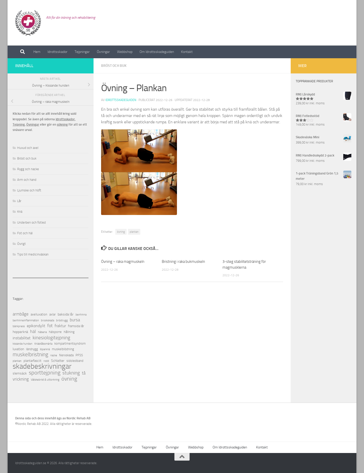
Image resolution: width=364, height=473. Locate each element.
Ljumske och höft (29, 190)
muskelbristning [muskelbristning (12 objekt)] (30, 354)
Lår (19, 201)
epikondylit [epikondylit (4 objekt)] (36, 325)
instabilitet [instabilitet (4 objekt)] (22, 338)
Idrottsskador (57, 52)
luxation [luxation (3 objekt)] (18, 349)
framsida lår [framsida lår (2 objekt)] (76, 326)
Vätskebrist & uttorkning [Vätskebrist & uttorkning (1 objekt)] (45, 379)
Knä (19, 211)
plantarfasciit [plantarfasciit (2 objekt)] (32, 361)
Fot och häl (25, 233)
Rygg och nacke (28, 169)
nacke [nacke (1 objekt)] (53, 355)
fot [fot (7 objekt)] (50, 325)
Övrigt (21, 244)
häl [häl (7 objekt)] (33, 331)
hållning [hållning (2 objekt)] (69, 332)
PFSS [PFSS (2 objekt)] (79, 355)
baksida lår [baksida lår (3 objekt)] (66, 314)
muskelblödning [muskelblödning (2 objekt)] (63, 349)
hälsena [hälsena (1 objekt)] (42, 332)
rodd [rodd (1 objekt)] (46, 361)
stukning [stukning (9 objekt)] (71, 373)
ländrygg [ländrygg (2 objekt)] (32, 349)
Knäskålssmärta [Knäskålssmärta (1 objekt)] (43, 343)
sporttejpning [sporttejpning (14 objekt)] (44, 373)
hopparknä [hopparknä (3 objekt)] (20, 332)
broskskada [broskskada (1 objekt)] (47, 320)
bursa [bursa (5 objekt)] (75, 320)
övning (121, 231)
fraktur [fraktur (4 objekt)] (60, 325)
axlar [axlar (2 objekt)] (52, 314)
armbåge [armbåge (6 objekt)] (21, 314)
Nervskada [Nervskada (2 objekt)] (66, 355)
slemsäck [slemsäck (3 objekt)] (20, 373)
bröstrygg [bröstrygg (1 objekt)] (62, 320)
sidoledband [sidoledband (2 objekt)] (74, 361)
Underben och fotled (31, 222)
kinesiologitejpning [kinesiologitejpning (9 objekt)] (51, 337)
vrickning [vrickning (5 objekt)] (21, 379)
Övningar (103, 52)
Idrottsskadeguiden (120, 100)
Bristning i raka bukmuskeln (183, 261)
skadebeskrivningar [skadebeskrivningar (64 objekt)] (42, 366)
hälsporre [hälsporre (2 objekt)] (55, 332)
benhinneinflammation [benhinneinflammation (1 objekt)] (26, 320)
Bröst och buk (113, 66)
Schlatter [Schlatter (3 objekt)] (57, 361)
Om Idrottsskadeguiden (157, 52)
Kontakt (187, 52)
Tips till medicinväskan (33, 254)
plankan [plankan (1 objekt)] (17, 361)
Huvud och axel (27, 148)
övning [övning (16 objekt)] (69, 378)
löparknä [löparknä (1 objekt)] (45, 349)
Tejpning (19, 124)
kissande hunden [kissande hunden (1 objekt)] (22, 343)
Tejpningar (82, 52)
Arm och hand (26, 180)
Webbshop (124, 52)
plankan (134, 231)
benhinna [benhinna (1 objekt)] (81, 314)
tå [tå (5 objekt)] (83, 373)
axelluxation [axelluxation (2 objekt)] (39, 314)
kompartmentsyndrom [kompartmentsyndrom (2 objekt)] (70, 343)
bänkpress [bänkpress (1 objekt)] (19, 326)
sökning (62, 124)
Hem (36, 52)
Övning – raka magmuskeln (122, 261)
